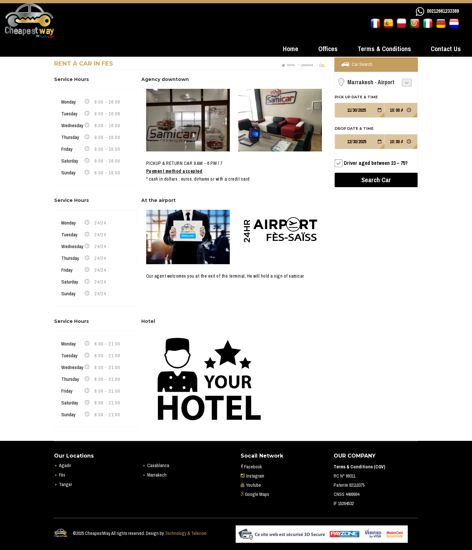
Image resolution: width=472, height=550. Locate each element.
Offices (328, 48)
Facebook (251, 467)
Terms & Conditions (384, 48)
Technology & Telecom (185, 533)
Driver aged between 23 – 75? (376, 163)
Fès (62, 475)
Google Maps (255, 494)
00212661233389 (443, 10)
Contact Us (446, 48)
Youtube (251, 485)
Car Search (362, 64)
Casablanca (158, 465)
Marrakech (157, 475)
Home (290, 48)
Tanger (65, 484)
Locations (307, 65)
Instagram (252, 476)
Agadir (65, 465)
